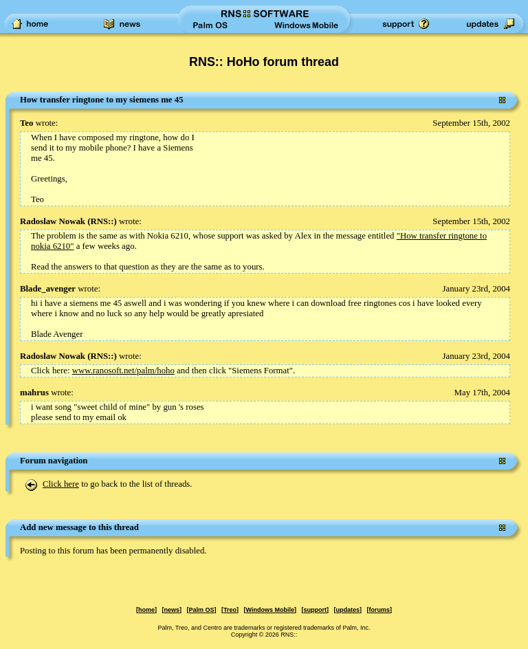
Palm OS (201, 609)
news (172, 609)
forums (379, 609)
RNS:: (101, 221)
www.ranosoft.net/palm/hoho (123, 370)
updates (348, 609)
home (146, 609)
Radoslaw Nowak (52, 221)
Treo (229, 609)
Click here (61, 484)
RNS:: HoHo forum (243, 62)
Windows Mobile (270, 609)
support (315, 609)
